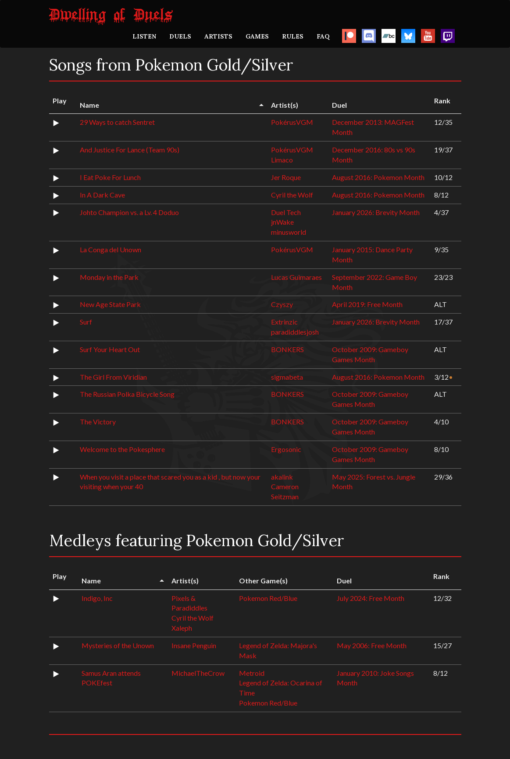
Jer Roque (286, 177)
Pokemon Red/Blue (268, 598)
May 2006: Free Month (372, 645)
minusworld (288, 232)
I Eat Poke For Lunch (110, 177)
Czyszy (282, 304)
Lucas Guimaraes (296, 277)
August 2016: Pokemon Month (378, 177)
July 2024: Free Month (370, 598)
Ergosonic (286, 449)
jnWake (282, 222)
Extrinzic (284, 322)
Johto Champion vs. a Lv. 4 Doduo (129, 212)
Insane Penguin (193, 645)
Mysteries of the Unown (118, 645)
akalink (282, 477)
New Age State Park (110, 304)
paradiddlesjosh (295, 332)
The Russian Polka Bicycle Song (127, 394)
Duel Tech (286, 212)
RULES (292, 36)
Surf (86, 322)
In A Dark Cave (102, 195)
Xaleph (181, 628)
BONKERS (287, 349)
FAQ (323, 36)
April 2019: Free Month (367, 304)
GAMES (257, 36)
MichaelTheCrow (198, 673)
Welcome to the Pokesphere (122, 449)
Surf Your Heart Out (110, 349)
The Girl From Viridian (113, 377)
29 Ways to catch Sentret (117, 122)
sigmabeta (287, 377)
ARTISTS (218, 36)
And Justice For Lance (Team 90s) (129, 149)
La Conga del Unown (110, 249)
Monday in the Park (109, 277)
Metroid (251, 673)
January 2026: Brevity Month (376, 212)
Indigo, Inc (97, 598)
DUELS (180, 36)
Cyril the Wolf (292, 195)
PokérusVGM (292, 122)
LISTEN (144, 36)
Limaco (282, 159)
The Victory (98, 421)
